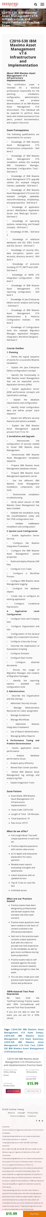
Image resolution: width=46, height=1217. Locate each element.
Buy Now (34, 1213)
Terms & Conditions (17, 1116)
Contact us (32, 1116)
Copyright (21, 1113)
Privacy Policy (32, 1113)
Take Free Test (32, 1091)
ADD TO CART (13, 1091)
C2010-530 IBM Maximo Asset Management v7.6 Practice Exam (24, 1048)
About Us (11, 1113)
